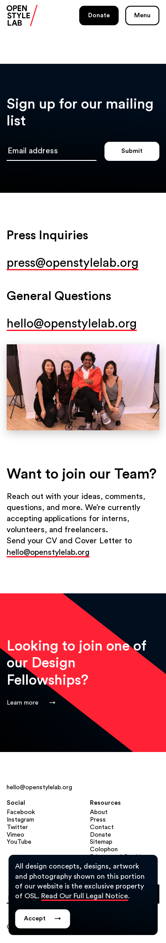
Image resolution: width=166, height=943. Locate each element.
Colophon (104, 849)
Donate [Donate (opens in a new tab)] (99, 15)
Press (98, 820)
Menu (142, 15)
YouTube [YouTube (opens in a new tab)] (19, 842)
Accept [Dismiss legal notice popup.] (42, 919)
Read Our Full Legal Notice (84, 896)
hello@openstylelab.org (72, 323)
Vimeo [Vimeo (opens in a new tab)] (15, 835)
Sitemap (101, 842)
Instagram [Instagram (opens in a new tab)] (20, 820)
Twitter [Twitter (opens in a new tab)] (17, 827)
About (99, 812)
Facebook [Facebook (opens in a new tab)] (21, 812)
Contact (102, 827)
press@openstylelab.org (73, 263)
